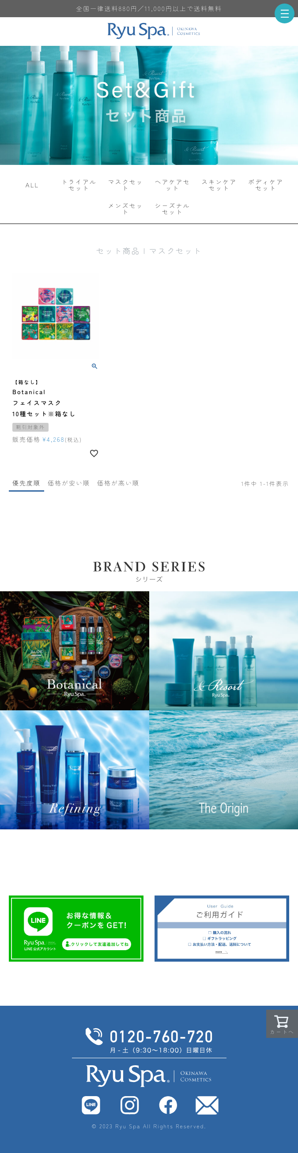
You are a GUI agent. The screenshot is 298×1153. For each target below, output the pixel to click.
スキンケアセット (219, 184)
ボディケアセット (265, 184)
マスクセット (125, 184)
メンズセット (125, 208)
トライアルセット (79, 184)
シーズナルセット (172, 208)
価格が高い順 (118, 482)
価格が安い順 (69, 482)
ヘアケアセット (172, 184)
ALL (32, 184)
